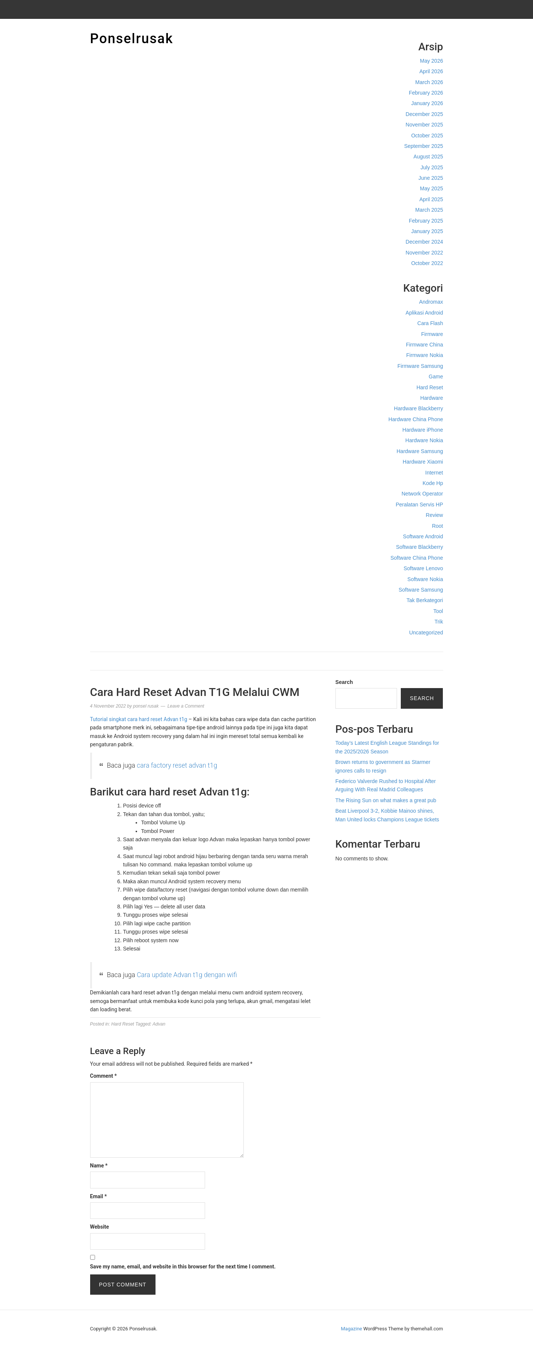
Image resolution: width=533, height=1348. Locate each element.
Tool (438, 611)
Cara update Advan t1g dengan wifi (187, 975)
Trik (439, 622)
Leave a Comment (186, 706)
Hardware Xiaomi (423, 462)
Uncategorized (426, 633)
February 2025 (426, 221)
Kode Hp (433, 483)
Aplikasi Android (424, 313)
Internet (434, 473)
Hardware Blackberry (418, 408)
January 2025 (427, 231)
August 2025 (428, 157)
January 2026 (427, 103)
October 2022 (427, 263)
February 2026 (426, 93)
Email (98, 1196)
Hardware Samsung (420, 451)
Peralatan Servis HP (419, 505)
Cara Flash (430, 323)
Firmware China (424, 345)
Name (99, 1166)
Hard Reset (430, 387)
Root (437, 526)
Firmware (432, 334)
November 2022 (424, 253)
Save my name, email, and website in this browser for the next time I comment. (183, 1267)
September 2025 (423, 146)
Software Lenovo (423, 568)
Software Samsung (421, 590)
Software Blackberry (419, 547)
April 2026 (431, 71)
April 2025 (431, 199)
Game (436, 377)
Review (434, 515)
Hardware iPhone (422, 430)
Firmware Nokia (424, 355)
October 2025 (427, 136)
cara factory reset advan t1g (178, 765)
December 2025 (424, 114)
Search (344, 682)
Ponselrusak (132, 39)
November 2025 (424, 125)
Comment (103, 1076)
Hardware (431, 398)
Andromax (431, 302)
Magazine (351, 1328)
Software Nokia (425, 579)
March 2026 (429, 82)
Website (99, 1227)
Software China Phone (416, 558)
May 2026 (431, 61)
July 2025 (432, 167)
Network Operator (422, 494)
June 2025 (430, 178)
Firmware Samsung (420, 366)
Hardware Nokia (424, 440)
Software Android (423, 536)
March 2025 (429, 210)
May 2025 (431, 188)
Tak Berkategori (424, 600)
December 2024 (424, 242)
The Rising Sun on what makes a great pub (385, 800)
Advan (159, 1024)
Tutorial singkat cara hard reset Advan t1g (138, 719)
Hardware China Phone (415, 419)
